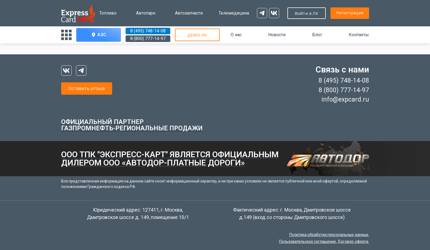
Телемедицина (221, 13)
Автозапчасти (180, 13)
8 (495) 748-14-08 (148, 30)
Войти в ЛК (346, 13)
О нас (236, 34)
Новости (276, 34)
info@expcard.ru (345, 99)
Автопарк (141, 13)
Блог (317, 34)
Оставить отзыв (94, 89)
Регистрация (297, 13)
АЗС (98, 35)
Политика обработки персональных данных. (329, 234)
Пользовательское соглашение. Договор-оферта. (324, 241)
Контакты (359, 34)
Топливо (108, 13)
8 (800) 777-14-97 (148, 38)
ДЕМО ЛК (197, 35)
